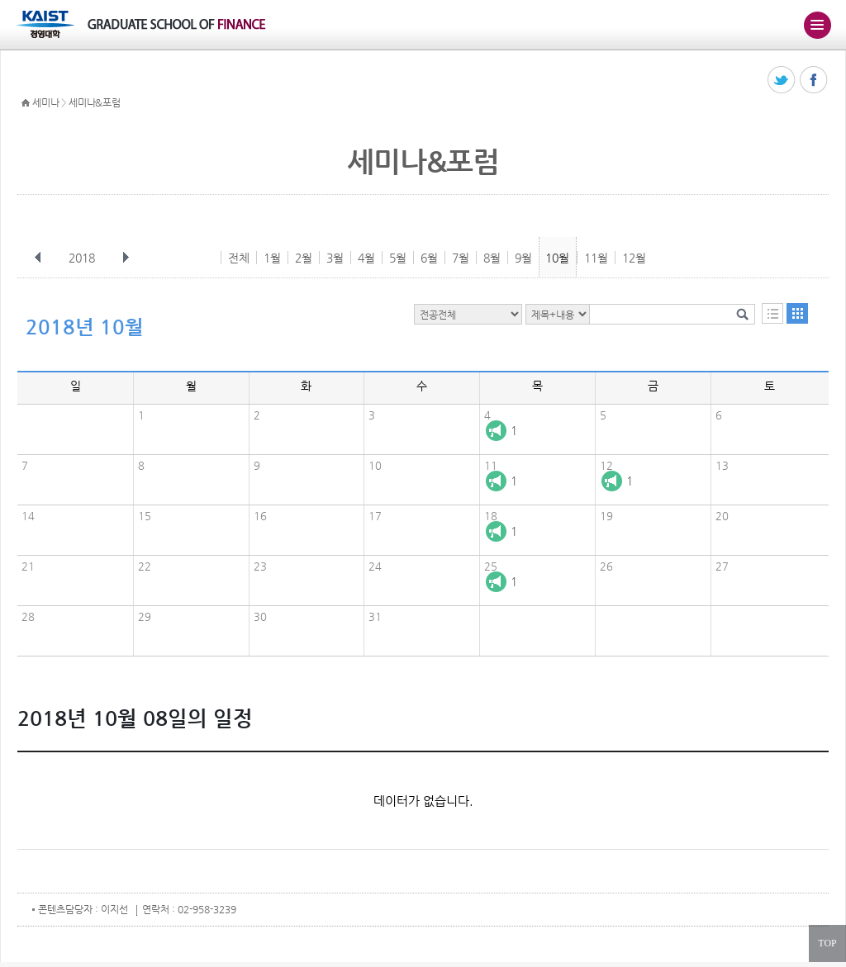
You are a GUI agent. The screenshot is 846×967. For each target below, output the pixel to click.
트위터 (782, 80)
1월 (272, 257)
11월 (596, 257)
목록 (772, 313)
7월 (460, 257)
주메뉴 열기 (817, 24)
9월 (523, 257)
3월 (335, 257)
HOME (25, 103)
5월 (397, 257)
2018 (83, 257)
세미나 (45, 102)
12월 (634, 257)
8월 (492, 257)
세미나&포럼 (94, 102)
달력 (797, 313)
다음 (125, 257)
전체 (239, 257)
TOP (827, 943)
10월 (557, 257)
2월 (303, 257)
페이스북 (814, 80)
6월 (429, 257)
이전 (38, 257)
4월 (366, 257)
